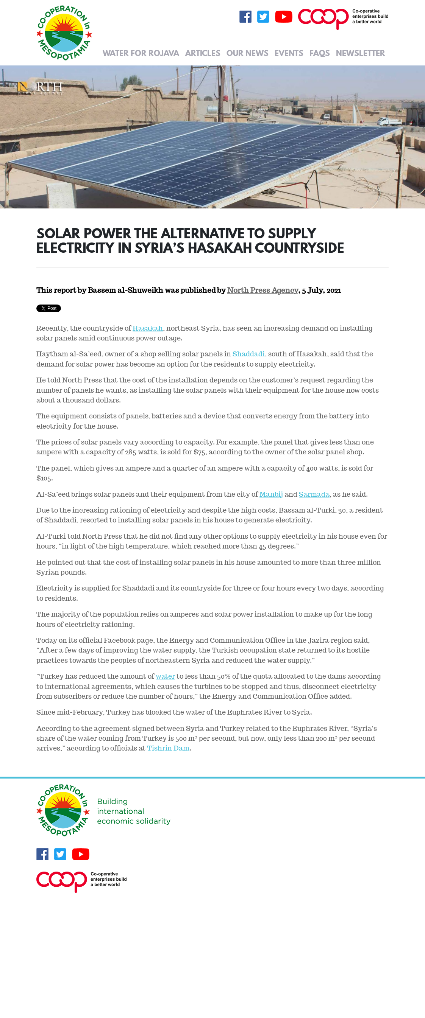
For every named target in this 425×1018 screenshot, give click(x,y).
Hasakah (148, 328)
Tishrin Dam (168, 748)
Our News (248, 53)
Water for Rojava (141, 53)
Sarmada (314, 494)
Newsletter (360, 53)
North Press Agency (262, 290)
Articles (202, 53)
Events (289, 53)
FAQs (319, 53)
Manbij (271, 494)
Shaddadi (249, 354)
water (165, 676)
